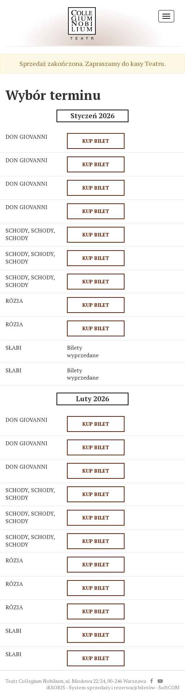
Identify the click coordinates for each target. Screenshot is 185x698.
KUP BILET (95, 140)
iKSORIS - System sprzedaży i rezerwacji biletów (100, 687)
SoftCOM (169, 687)
